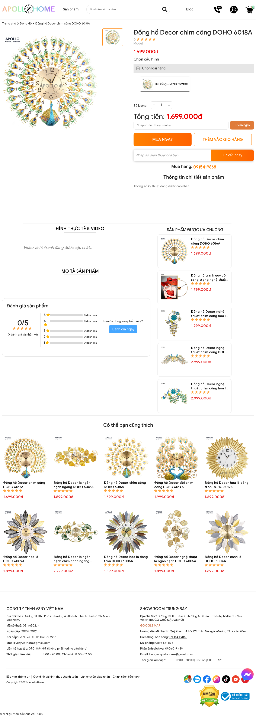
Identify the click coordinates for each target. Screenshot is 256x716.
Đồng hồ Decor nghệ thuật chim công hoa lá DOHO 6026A (209, 314)
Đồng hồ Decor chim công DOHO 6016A (207, 241)
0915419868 (204, 167)
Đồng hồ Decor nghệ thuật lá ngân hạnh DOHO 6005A (175, 559)
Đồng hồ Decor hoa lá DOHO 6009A (20, 559)
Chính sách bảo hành (126, 677)
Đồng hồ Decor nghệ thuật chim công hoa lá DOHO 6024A (209, 386)
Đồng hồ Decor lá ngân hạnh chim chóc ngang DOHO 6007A (72, 559)
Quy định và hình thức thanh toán (55, 677)
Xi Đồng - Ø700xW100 (171, 84)
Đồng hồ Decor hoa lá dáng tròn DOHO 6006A (126, 559)
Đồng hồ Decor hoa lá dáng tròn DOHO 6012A (227, 485)
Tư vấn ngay (242, 125)
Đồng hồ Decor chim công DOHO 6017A (24, 485)
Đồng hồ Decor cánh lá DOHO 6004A (223, 559)
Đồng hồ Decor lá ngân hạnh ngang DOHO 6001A (73, 485)
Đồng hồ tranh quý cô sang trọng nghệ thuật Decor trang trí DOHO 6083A (209, 278)
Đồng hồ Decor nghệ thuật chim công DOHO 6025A (209, 350)
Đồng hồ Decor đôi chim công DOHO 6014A (173, 485)
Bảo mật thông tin (18, 677)
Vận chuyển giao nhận (95, 677)
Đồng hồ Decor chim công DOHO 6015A (125, 485)
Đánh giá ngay (123, 329)
